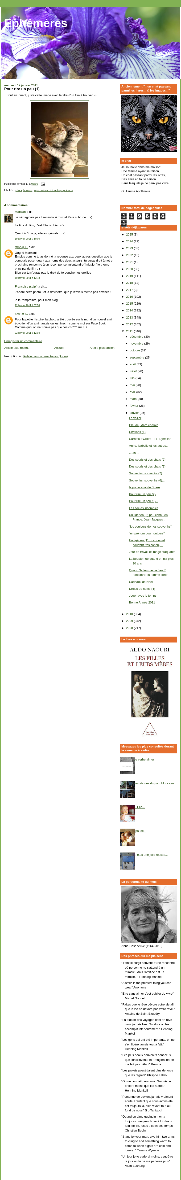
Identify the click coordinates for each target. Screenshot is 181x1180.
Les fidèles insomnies (143, 508)
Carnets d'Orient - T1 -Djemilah (150, 439)
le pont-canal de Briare (144, 487)
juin (133, 378)
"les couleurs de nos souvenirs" (150, 526)
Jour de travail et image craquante (152, 552)
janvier (135, 413)
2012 (130, 324)
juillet (134, 371)
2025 (130, 234)
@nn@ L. (21, 247)
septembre (137, 357)
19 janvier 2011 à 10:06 (27, 238)
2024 (130, 241)
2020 (130, 269)
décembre (137, 336)
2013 (130, 317)
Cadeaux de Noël (140, 582)
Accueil (59, 348)
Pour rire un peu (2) (142, 494)
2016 (130, 296)
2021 (130, 262)
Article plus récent (16, 348)
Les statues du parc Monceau (154, 783)
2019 (130, 276)
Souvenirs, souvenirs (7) (145, 473)
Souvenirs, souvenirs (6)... (147, 480)
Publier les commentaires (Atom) (45, 356)
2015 (130, 303)
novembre (137, 343)
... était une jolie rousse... (151, 855)
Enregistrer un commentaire (23, 341)
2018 (130, 282)
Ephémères (36, 23)
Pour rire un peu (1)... (143, 501)
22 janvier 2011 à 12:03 (27, 333)
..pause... (140, 831)
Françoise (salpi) (26, 286)
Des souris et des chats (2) (147, 459)
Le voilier (135, 418)
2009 (130, 621)
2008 (130, 628)
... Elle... (139, 807)
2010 (130, 614)
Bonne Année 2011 (142, 602)
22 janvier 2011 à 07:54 (27, 305)
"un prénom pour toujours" (147, 533)
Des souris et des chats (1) (147, 466)
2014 (130, 310)
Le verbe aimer (144, 759)
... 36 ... (134, 453)
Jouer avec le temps (142, 595)
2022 (130, 255)
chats (19, 190)
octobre (135, 350)
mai (133, 385)
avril (133, 392)
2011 (130, 331)
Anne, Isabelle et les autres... (149, 445)
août (133, 364)
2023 (130, 248)
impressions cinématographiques (53, 190)
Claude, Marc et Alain (143, 425)
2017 (130, 290)
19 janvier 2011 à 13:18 (27, 278)
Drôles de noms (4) (142, 588)
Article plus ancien (102, 348)
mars (134, 399)
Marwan (20, 212)
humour (27, 190)
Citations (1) (137, 432)
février (134, 405)
